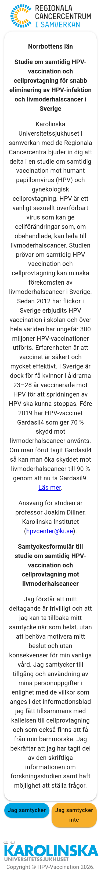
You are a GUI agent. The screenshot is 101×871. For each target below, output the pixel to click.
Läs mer (49, 487)
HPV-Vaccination (58, 867)
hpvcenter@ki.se (49, 531)
